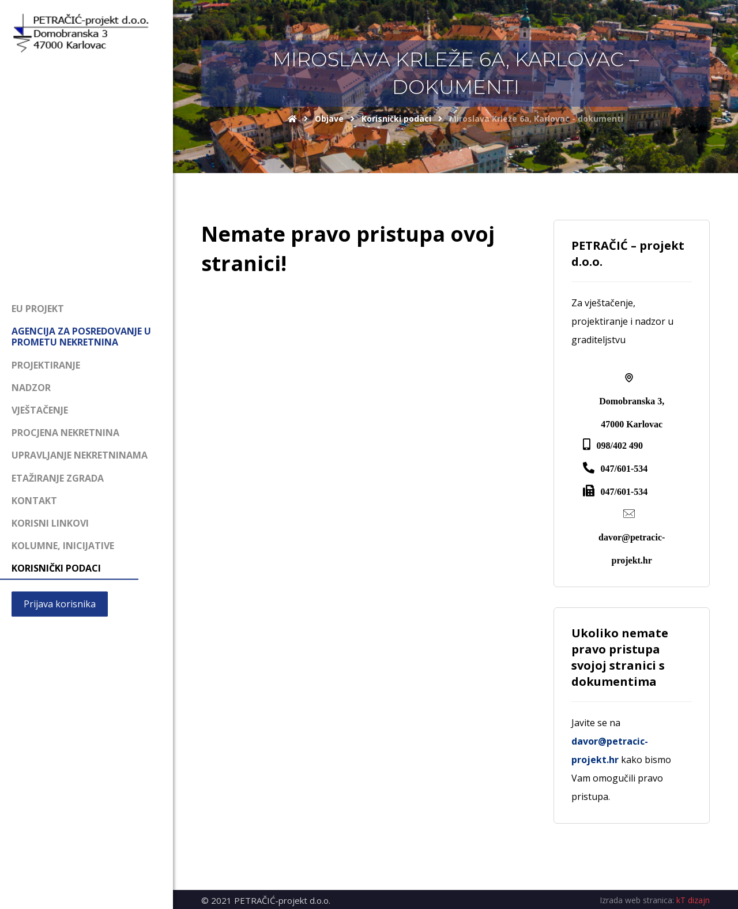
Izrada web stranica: (637, 900)
